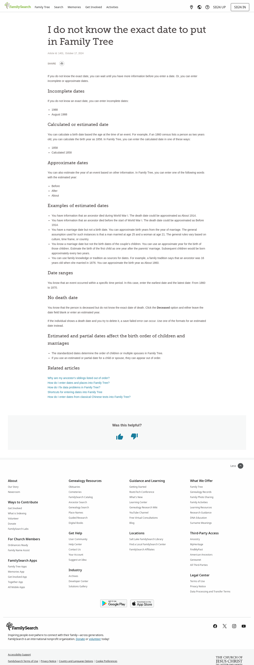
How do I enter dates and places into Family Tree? (79, 382)
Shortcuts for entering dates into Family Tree (75, 392)
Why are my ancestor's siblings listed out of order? (79, 378)
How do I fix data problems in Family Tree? (74, 387)
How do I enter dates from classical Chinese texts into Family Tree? (89, 396)
